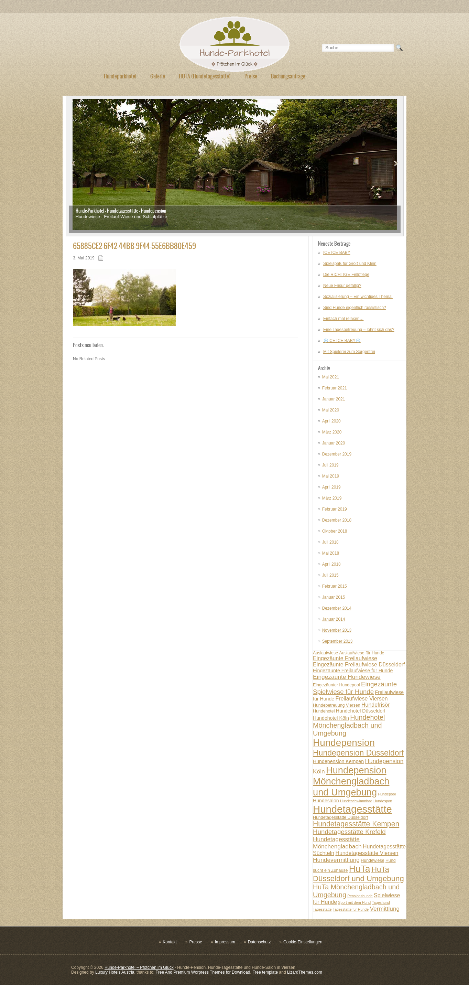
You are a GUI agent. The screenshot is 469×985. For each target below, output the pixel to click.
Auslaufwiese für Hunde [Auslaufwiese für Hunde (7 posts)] (361, 653)
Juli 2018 (330, 542)
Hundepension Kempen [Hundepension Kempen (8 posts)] (338, 761)
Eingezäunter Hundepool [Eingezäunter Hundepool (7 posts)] (336, 685)
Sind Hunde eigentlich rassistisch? (354, 307)
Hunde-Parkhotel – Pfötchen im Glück (139, 967)
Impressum (225, 942)
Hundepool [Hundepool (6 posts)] (387, 794)
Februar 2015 (334, 586)
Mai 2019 (330, 476)
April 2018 (331, 564)
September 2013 (337, 641)
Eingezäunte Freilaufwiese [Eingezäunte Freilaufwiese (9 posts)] (345, 658)
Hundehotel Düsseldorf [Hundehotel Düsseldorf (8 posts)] (360, 711)
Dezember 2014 (336, 608)
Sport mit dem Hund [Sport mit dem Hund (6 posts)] (354, 902)
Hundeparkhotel (120, 76)
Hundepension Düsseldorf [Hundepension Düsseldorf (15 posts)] (358, 752)
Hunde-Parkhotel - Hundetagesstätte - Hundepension (121, 210)
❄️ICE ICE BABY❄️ (342, 340)
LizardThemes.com (304, 972)
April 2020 (331, 421)
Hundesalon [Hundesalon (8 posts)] (326, 800)
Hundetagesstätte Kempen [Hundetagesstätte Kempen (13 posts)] (356, 824)
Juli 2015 (330, 575)
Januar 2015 (333, 597)
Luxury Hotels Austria (114, 972)
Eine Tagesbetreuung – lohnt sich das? (358, 329)
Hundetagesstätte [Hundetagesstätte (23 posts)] (352, 809)
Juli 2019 (330, 465)
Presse (195, 942)
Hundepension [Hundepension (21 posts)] (344, 742)
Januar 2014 (333, 619)
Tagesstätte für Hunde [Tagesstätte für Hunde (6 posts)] (351, 909)
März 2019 (332, 498)
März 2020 (332, 432)
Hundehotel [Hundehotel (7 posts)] (324, 711)
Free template (265, 972)
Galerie (157, 76)
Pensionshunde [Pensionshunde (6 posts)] (359, 896)
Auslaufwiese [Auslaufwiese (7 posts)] (325, 653)
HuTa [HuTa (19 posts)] (359, 869)
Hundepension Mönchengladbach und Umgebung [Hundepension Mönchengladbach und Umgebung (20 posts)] (351, 781)
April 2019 (331, 487)
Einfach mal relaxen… (343, 318)
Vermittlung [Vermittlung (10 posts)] (385, 908)
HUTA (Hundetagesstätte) (205, 76)
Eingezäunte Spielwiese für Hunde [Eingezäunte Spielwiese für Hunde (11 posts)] (355, 688)
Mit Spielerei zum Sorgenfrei (349, 351)
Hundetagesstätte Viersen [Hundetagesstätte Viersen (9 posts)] (366, 853)
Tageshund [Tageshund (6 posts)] (381, 902)
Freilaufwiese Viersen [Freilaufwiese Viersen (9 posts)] (362, 699)
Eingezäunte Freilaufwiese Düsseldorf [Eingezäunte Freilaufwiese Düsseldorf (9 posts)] (359, 664)
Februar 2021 (334, 388)
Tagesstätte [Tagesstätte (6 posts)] (322, 909)
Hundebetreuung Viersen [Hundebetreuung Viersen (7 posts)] (336, 705)
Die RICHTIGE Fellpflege (346, 274)
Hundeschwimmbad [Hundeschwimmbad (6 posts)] (356, 801)
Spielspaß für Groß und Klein (350, 263)
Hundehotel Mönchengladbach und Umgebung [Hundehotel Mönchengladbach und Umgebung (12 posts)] (349, 725)
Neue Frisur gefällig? (342, 285)
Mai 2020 (330, 410)
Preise (250, 76)
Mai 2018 (330, 553)
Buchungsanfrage (288, 76)
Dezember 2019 (336, 454)
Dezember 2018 (336, 520)
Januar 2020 (333, 443)
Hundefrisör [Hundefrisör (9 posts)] (375, 705)
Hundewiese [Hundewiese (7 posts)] (372, 860)
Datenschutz (259, 942)
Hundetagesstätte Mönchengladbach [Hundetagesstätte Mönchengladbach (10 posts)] (337, 843)
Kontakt (170, 942)
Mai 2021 (330, 377)
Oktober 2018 (334, 531)
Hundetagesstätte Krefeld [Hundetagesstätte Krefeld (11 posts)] (349, 831)
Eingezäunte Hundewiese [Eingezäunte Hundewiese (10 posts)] (347, 676)
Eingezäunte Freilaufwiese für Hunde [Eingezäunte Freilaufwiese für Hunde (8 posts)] (353, 670)
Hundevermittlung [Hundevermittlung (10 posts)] (336, 859)
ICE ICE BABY (336, 252)
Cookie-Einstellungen (302, 942)
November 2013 (336, 630)
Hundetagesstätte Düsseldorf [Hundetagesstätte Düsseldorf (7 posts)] (340, 817)
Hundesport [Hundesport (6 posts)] (382, 801)
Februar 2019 (334, 509)
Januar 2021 (333, 399)
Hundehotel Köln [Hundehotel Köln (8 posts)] (331, 718)
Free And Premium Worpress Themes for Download (202, 972)
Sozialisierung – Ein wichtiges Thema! (358, 296)
